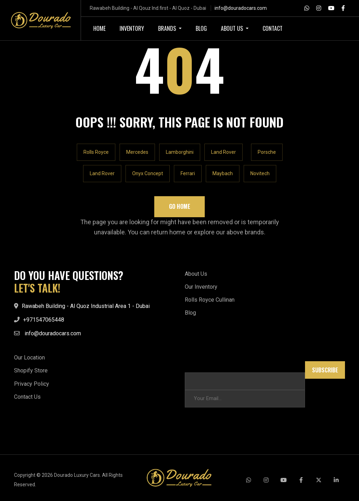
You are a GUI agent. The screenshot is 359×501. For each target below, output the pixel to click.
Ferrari (188, 173)
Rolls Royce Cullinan (210, 299)
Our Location (29, 357)
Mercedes (137, 152)
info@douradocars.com (241, 8)
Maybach (222, 173)
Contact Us (27, 396)
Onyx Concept (147, 173)
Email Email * (200, 365)
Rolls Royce (96, 152)
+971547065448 (43, 319)
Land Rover (223, 152)
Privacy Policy (31, 383)
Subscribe (325, 370)
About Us (196, 273)
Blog (190, 312)
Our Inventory (201, 286)
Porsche (267, 152)
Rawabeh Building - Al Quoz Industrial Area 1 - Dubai (86, 306)
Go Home (179, 206)
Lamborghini (180, 152)
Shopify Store (31, 370)
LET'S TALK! (37, 288)
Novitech (260, 173)
